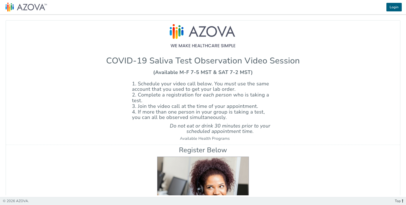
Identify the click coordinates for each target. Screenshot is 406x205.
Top (399, 201)
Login (394, 7)
